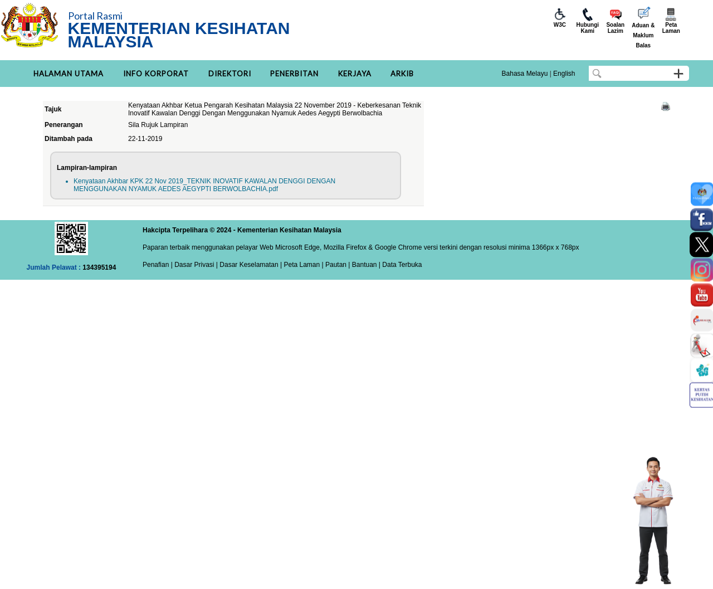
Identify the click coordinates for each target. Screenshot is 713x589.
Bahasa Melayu (525, 73)
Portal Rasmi (95, 15)
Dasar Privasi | (195, 265)
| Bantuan (361, 265)
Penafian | (158, 265)
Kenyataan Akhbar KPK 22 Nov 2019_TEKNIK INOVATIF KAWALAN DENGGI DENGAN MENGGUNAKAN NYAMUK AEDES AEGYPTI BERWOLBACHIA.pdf (204, 185)
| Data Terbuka (399, 265)
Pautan (335, 265)
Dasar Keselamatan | (250, 265)
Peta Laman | (303, 265)
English (564, 73)
